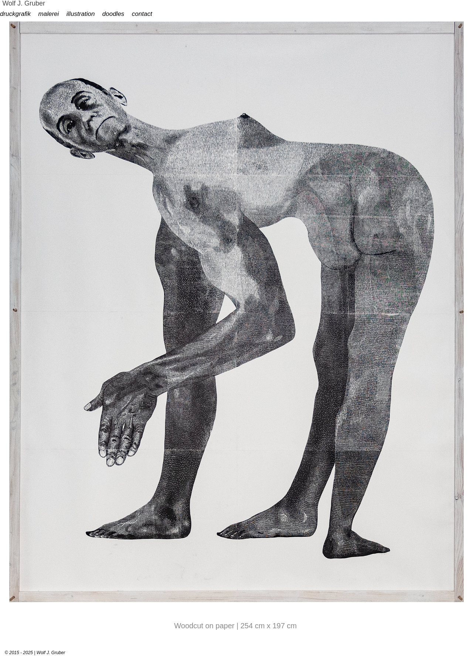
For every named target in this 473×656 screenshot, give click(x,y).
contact (142, 13)
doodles (113, 13)
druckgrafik (15, 13)
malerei (48, 13)
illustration (81, 13)
